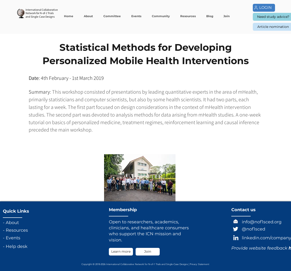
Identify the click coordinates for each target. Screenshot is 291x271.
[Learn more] (121, 252)
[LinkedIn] (236, 238)
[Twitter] (236, 229)
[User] (256, 8)
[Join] (148, 252)
